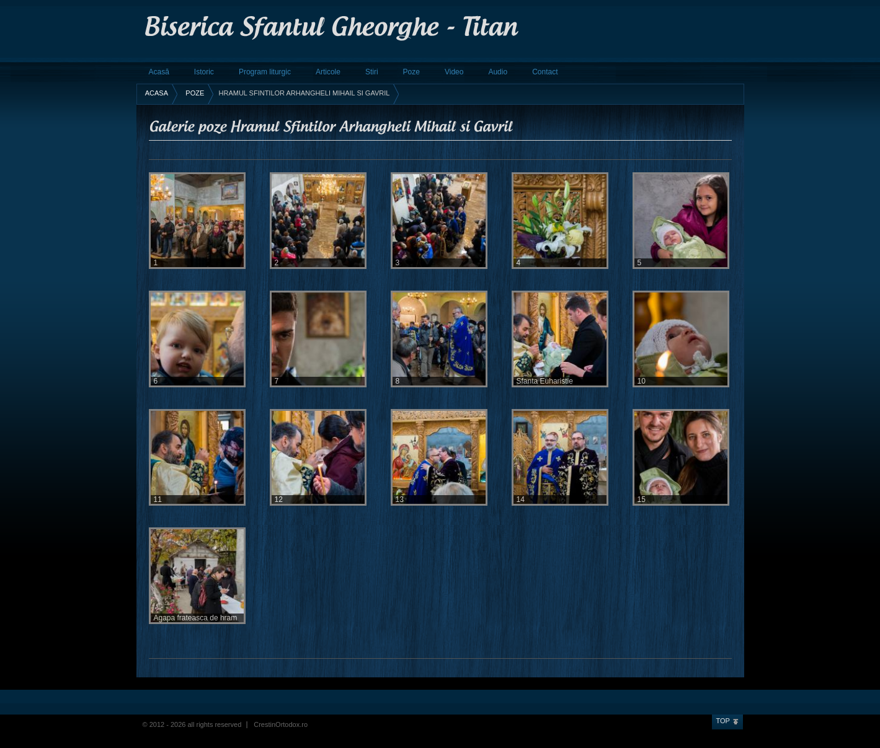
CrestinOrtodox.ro (281, 724)
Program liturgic (265, 72)
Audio (497, 72)
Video (454, 72)
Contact (545, 72)
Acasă (159, 72)
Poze (411, 72)
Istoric (204, 72)
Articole (328, 72)
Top (723, 720)
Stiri (371, 72)
